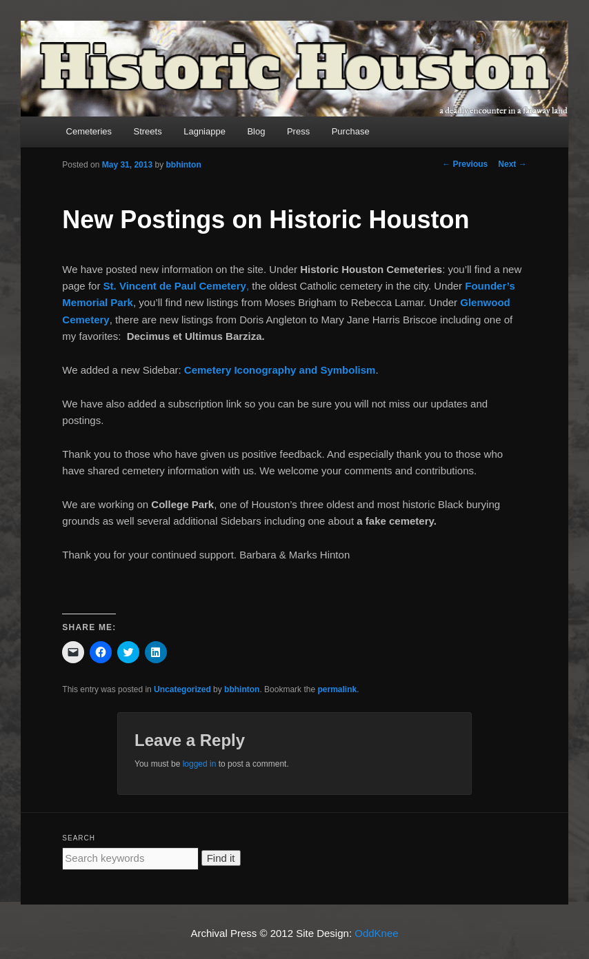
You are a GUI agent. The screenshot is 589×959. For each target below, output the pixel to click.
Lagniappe (204, 131)
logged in (200, 764)
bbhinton (183, 165)
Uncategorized (182, 689)
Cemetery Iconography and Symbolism (280, 370)
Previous (465, 164)
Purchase (351, 131)
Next (512, 164)
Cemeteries (89, 131)
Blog (256, 131)
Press (298, 131)
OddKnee (376, 933)
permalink (337, 689)
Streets (148, 131)
